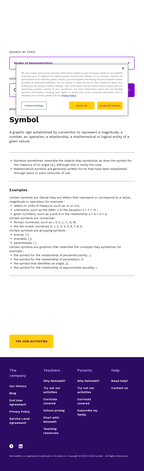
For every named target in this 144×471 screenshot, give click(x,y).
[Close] (123, 68)
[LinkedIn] (20, 446)
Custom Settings (34, 105)
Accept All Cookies (110, 105)
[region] (72, 90)
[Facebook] (13, 446)
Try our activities (31, 341)
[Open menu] (131, 12)
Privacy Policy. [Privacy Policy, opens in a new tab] (69, 95)
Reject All (81, 105)
